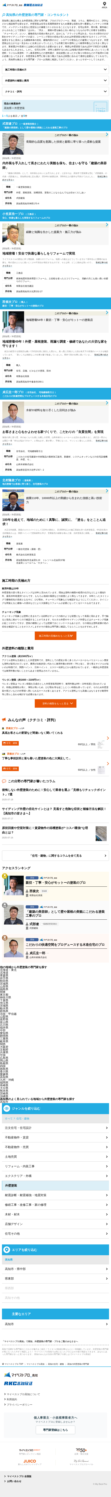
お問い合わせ (14, 1481)
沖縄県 (4, 1096)
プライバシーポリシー (19, 1404)
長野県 (4, 1019)
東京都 (4, 994)
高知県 (4, 1077)
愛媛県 (4, 1074)
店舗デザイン (14, 1224)
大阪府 (4, 1046)
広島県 (4, 1057)
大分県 (4, 1088)
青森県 (4, 975)
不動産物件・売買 (17, 1147)
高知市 (4, 1101)
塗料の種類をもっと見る (55, 703)
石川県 (4, 1024)
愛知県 (4, 1033)
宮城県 (4, 983)
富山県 (4, 1022)
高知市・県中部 (15, 1269)
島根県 (4, 1063)
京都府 (4, 1049)
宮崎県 (4, 1093)
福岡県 (4, 1082)
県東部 (9, 1278)
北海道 (4, 972)
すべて (9, 1118)
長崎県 (4, 1085)
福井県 (4, 1027)
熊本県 (4, 1090)
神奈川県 (5, 997)
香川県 (4, 1071)
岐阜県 (4, 1041)
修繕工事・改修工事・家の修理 (25, 1204)
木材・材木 (12, 1214)
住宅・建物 (22, 1118)
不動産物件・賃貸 (17, 1137)
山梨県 (4, 1016)
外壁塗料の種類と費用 (17, 80)
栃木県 (4, 1008)
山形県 (4, 986)
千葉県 (4, 1000)
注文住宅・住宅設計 (18, 1127)
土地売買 (11, 1156)
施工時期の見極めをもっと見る (55, 635)
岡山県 (4, 1060)
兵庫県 (4, 1052)
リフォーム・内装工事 (20, 1166)
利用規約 (12, 1399)
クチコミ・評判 (13, 91)
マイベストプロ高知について (23, 1394)
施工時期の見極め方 (15, 69)
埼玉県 (4, 1002)
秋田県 (4, 980)
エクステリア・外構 (18, 1176)
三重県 (4, 1038)
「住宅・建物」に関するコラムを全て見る (55, 855)
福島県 (4, 989)
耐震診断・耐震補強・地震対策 (25, 1195)
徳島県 (4, 1068)
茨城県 (4, 1005)
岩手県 (4, 978)
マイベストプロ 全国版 (19, 1476)
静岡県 (4, 1035)
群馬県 (4, 1011)
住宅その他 (12, 1233)
